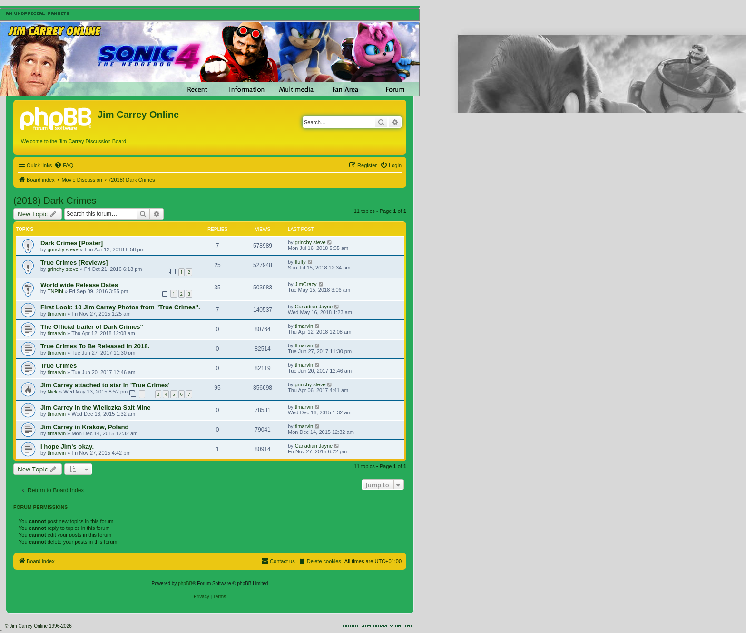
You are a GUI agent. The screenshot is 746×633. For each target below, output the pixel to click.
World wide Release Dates (79, 284)
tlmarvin (57, 313)
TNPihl (55, 291)
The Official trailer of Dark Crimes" (91, 326)
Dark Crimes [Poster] (71, 243)
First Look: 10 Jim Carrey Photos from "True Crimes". (120, 307)
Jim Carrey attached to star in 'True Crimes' (105, 385)
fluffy (300, 262)
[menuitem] (63, 165)
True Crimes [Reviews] (74, 262)
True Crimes (58, 365)
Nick (53, 391)
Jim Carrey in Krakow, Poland (84, 427)
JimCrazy (306, 284)
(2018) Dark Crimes (54, 200)
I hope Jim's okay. (67, 446)
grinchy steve (63, 249)
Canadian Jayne (314, 306)
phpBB (185, 583)
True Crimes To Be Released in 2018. (94, 346)
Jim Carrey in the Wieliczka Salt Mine (95, 407)
